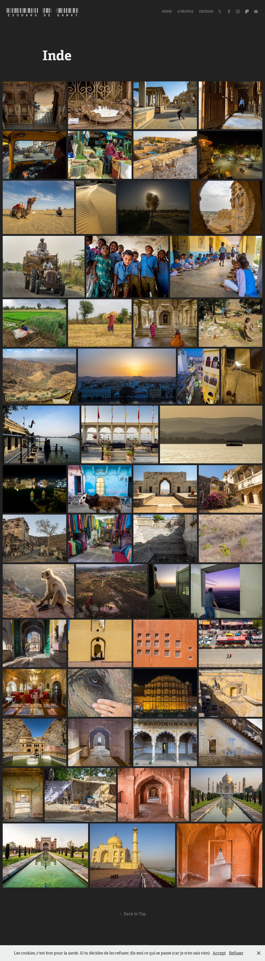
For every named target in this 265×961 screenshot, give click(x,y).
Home (167, 11)
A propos (185, 11)
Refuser (236, 953)
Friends (206, 11)
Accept (219, 953)
